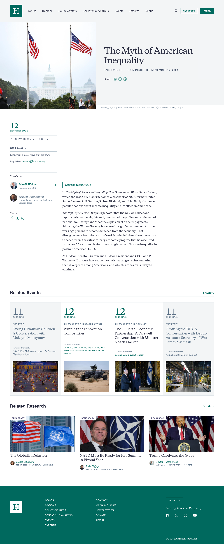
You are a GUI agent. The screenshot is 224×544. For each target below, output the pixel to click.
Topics (31, 10)
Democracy (18, 418)
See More (208, 292)
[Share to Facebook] (120, 79)
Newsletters (105, 510)
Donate (101, 515)
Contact (101, 500)
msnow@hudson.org (33, 161)
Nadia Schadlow (25, 462)
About (149, 10)
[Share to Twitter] (115, 79)
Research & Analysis (96, 10)
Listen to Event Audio (78, 184)
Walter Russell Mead (167, 462)
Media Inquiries (106, 505)
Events (119, 10)
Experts (134, 10)
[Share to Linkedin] (125, 79)
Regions (47, 10)
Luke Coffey (92, 466)
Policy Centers (67, 10)
